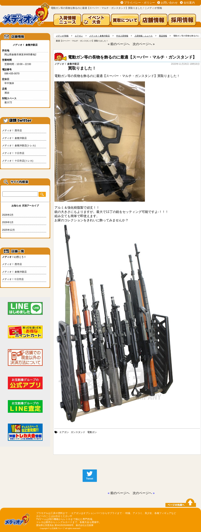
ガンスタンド (78, 432)
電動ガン (92, 432)
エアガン (64, 432)
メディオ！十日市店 (13, 279)
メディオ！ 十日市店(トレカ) (17, 160)
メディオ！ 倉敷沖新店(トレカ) (19, 145)
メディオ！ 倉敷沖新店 (14, 138)
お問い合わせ (169, 2)
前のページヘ (120, 493)
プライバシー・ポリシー (139, 2)
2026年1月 (7, 222)
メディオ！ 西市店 (12, 130)
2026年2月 (7, 214)
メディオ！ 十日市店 (13, 153)
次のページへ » (144, 44)
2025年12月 (8, 230)
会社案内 (189, 2)
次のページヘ (142, 493)
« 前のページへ (119, 44)
